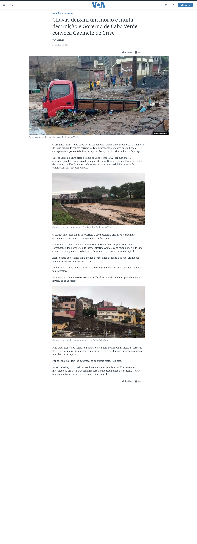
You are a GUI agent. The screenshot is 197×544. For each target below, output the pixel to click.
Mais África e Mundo (63, 14)
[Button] (127, 52)
